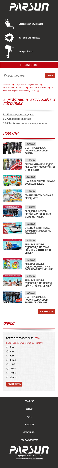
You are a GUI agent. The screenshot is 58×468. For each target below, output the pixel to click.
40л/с (13, 373)
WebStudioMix (37, 459)
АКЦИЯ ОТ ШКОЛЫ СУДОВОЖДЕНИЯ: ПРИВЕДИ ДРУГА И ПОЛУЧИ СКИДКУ (39, 283)
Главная (6, 84)
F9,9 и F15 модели (38, 88)
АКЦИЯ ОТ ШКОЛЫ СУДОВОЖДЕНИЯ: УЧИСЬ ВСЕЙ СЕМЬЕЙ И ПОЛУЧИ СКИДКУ (38, 248)
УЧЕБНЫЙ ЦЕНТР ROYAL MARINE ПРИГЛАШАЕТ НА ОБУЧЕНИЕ (38, 230)
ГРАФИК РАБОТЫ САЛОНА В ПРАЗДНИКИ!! (39, 196)
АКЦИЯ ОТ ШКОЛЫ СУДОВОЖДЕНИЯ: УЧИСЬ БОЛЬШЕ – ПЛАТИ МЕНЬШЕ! (39, 266)
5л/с (12, 356)
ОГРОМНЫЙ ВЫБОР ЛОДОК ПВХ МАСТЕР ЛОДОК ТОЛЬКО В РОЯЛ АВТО (40, 167)
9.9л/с (13, 360)
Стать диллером (29, 440)
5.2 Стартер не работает (17, 119)
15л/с (13, 364)
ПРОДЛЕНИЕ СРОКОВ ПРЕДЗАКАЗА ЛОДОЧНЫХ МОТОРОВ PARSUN (38, 214)
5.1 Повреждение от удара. (18, 114)
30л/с (13, 368)
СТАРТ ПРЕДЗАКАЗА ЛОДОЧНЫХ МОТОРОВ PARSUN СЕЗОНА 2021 (36, 300)
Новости (29, 424)
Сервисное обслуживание (31, 23)
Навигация (29, 64)
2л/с (12, 347)
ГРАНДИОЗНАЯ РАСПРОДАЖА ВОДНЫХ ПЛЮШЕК (40, 182)
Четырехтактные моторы (13, 88)
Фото (29, 417)
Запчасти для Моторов (29, 37)
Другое (13, 377)
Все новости (46, 312)
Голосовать (14, 384)
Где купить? (29, 432)
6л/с (12, 351)
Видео (29, 409)
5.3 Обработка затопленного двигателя (25, 123)
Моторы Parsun (26, 51)
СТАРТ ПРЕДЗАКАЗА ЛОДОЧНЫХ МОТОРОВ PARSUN (36, 150)
